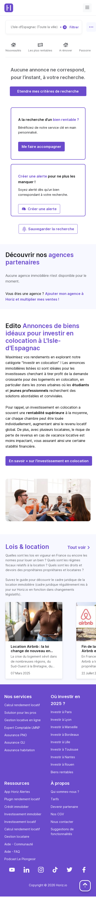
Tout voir (79, 547)
